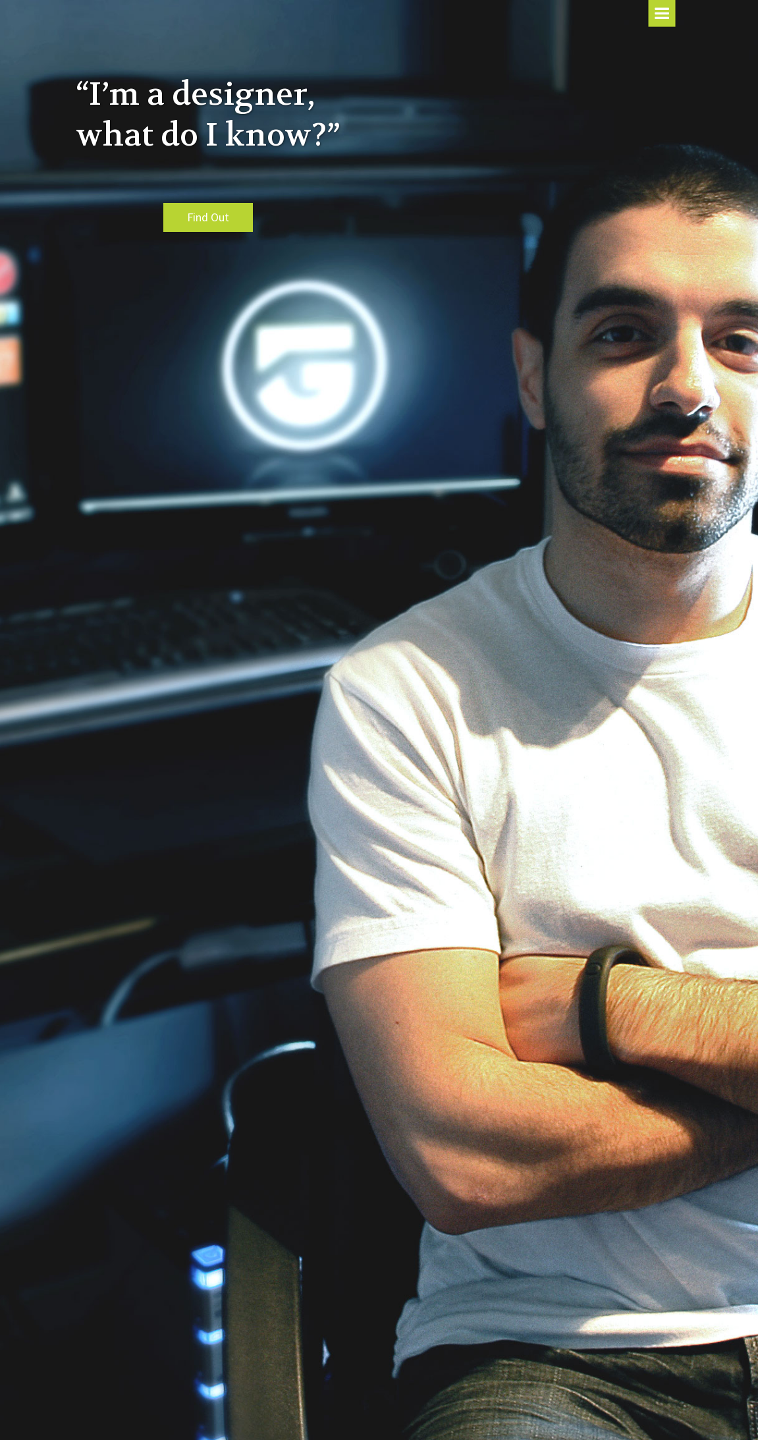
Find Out (208, 217)
